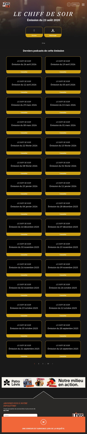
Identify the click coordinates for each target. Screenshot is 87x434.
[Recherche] (69, 4)
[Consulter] (24, 65)
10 (48, 363)
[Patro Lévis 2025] (43, 382)
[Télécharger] (53, 32)
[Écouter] (34, 32)
